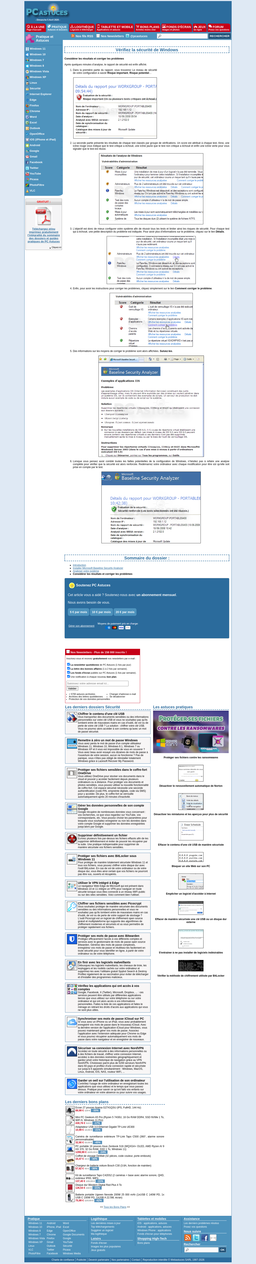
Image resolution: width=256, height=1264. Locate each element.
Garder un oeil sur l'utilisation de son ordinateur (111, 1080)
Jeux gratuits (98, 1250)
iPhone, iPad (54, 1227)
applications (150, 1223)
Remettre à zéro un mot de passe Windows (108, 740)
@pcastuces (138, 36)
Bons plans (143, 1243)
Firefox (51, 1238)
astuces (162, 1223)
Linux (31, 1245)
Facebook (52, 1253)
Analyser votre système (86, 571)
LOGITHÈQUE (82, 28)
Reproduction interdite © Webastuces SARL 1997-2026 (173, 1259)
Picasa (66, 1249)
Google (67, 1238)
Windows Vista (36, 1238)
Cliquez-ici (55, 247)
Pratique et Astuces (44, 38)
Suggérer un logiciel (102, 1230)
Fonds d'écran (99, 1243)
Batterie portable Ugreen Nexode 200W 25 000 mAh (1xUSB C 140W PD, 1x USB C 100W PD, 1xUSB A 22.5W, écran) (119, 1196)
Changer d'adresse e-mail (122, 694)
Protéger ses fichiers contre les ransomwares (191, 757)
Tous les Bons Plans (115, 1207)
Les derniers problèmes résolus (201, 1223)
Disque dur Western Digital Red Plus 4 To (98, 1184)
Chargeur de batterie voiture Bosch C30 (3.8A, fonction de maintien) (113, 1165)
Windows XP (35, 1242)
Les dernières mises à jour (106, 1223)
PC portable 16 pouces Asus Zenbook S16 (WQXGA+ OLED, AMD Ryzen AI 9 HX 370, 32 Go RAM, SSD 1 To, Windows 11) (119, 1148)
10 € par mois (101, 612)
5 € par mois (78, 612)
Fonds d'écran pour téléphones (154, 1233)
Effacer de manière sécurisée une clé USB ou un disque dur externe (191, 921)
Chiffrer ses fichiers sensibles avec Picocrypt (109, 903)
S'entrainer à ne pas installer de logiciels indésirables (191, 952)
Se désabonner (117, 696)
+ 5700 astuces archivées (82, 694)
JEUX (200, 28)
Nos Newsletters (112, 36)
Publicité (81, 1259)
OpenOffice (69, 1230)
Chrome (51, 1234)
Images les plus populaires (106, 1246)
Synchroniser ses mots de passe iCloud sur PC (111, 1018)
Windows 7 (34, 1234)
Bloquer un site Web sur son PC (191, 866)
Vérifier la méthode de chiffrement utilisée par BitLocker (190, 975)
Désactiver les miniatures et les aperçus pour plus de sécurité (191, 814)
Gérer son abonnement (81, 625)
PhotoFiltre (34, 1253)
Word (66, 1223)
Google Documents (73, 1234)
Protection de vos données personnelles (89, 699)
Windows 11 (35, 1223)
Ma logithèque (99, 1233)
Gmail (50, 1242)
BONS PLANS (147, 28)
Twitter (50, 1249)
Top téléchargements (102, 1226)
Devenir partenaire (98, 1259)
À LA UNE (36, 28)
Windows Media (72, 1253)
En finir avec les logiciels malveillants (104, 962)
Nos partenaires (120, 1259)
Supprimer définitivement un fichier (102, 835)
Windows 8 (34, 1230)
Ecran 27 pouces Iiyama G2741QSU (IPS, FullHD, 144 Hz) (108, 1107)
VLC (30, 1249)
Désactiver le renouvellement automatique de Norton (191, 785)
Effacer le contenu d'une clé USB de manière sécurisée (191, 844)
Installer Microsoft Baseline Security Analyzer (98, 568)
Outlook (51, 1245)
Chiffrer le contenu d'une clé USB (101, 713)
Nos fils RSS (84, 36)
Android (51, 1223)
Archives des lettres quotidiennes (86, 696)
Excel (66, 1227)
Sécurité (67, 1245)
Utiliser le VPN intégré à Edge (98, 883)
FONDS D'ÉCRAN (176, 28)
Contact (136, 1259)
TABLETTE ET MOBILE (115, 28)
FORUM (219, 28)
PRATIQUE (57, 28)
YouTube (68, 1242)
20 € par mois (125, 612)
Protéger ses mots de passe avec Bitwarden (108, 935)
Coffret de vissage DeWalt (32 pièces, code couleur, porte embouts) (113, 1155)
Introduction (79, 565)
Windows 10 (35, 1227)
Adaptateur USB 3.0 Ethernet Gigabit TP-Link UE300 (104, 1126)
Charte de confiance (63, 1259)
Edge (50, 1230)
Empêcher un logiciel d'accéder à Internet (191, 893)
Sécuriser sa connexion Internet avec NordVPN (111, 1048)
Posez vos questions (195, 1226)
